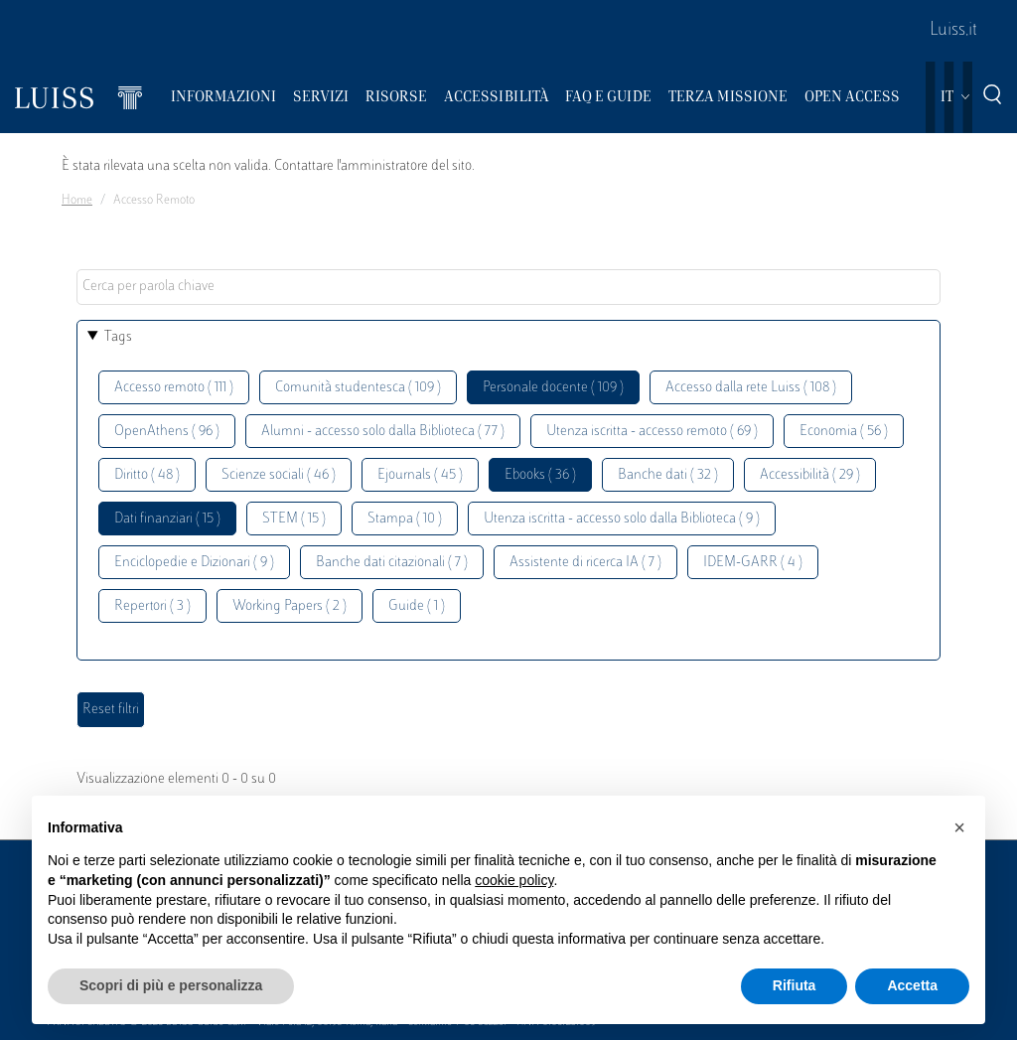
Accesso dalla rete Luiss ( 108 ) (750, 387)
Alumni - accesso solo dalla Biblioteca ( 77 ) (383, 431)
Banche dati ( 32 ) (668, 475)
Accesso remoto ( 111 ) (173, 387)
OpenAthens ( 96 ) (166, 431)
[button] (959, 827)
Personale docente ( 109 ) (553, 387)
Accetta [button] (912, 985)
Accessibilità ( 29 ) (810, 475)
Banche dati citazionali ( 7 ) (392, 562)
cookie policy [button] (514, 880)
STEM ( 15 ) (294, 519)
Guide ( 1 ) (416, 606)
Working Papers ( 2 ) (289, 606)
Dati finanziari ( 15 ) (167, 519)
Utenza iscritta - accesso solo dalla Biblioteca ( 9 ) (622, 519)
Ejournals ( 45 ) (420, 475)
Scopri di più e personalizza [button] (170, 985)
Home (77, 201)
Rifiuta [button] (794, 985)
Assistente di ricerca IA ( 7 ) (585, 562)
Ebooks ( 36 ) (540, 475)
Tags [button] (118, 337)
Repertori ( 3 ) (152, 606)
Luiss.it (953, 31)
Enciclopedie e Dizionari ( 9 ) (194, 562)
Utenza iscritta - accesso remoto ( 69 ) (652, 431)
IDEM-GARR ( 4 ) (752, 562)
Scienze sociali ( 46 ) (278, 475)
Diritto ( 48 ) (147, 475)
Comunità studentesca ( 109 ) (358, 387)
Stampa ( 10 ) (404, 519)
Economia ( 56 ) (843, 431)
